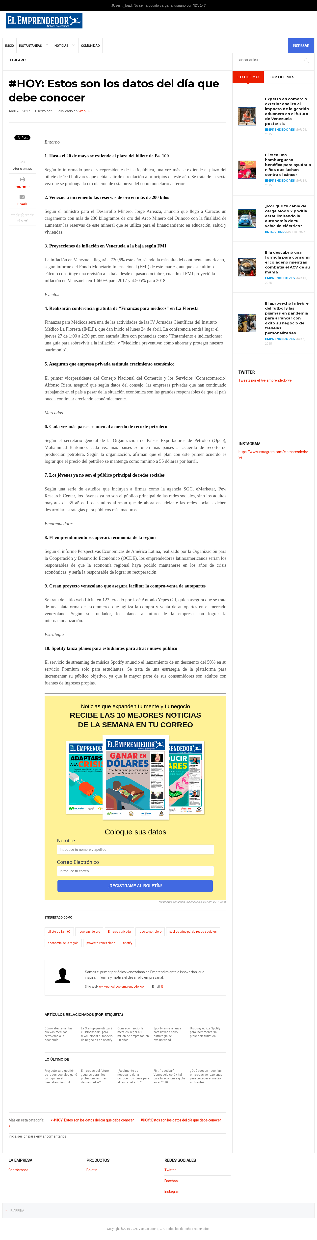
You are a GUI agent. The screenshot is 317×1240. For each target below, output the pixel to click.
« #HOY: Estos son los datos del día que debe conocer (92, 1120)
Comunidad (90, 46)
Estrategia (275, 232)
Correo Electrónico (78, 862)
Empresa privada (119, 931)
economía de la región (63, 943)
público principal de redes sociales (193, 931)
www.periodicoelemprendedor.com (123, 986)
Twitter (170, 1170)
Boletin (91, 1170)
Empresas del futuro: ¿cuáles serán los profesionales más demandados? (95, 1076)
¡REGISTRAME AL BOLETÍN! (135, 886)
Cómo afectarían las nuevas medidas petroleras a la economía (59, 1034)
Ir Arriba (17, 1210)
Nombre (66, 841)
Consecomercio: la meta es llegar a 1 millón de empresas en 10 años (133, 1034)
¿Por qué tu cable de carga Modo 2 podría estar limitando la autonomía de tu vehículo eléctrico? (286, 216)
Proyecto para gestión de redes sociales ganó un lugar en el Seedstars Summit (61, 1076)
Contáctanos (18, 1170)
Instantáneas (30, 46)
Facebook (172, 1181)
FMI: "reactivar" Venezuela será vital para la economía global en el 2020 (170, 1076)
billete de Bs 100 (59, 931)
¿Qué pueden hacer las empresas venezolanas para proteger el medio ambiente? (206, 1076)
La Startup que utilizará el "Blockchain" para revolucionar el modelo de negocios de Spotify (96, 1034)
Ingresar (301, 46)
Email (22, 204)
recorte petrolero (150, 931)
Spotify (127, 943)
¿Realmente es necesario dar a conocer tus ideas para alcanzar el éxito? (133, 1076)
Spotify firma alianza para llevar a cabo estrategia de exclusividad (167, 1034)
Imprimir (22, 186)
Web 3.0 (85, 111)
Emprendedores (280, 129)
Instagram (172, 1191)
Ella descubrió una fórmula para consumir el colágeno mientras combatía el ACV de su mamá (288, 262)
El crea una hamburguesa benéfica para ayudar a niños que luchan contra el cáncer (288, 164)
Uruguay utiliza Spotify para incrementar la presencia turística (205, 1032)
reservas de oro (89, 931)
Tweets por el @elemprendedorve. (265, 380)
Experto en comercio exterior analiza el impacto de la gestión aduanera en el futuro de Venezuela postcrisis (287, 111)
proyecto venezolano (100, 943)
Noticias (61, 46)
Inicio (9, 46)
